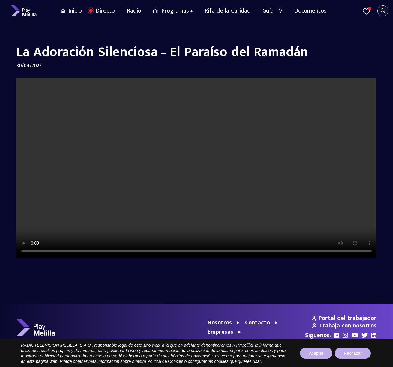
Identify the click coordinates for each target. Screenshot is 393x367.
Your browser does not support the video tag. (196, 168)
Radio (134, 11)
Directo (105, 11)
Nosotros (220, 323)
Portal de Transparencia (252, 359)
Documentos (310, 11)
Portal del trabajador (344, 318)
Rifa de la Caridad (227, 11)
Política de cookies (360, 359)
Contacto (257, 323)
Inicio (75, 11)
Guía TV (272, 11)
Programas (175, 11)
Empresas (220, 332)
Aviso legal (287, 359)
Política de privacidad (320, 359)
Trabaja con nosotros (344, 326)
